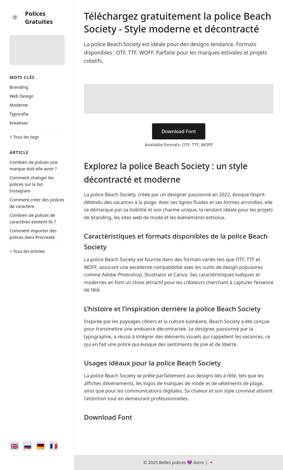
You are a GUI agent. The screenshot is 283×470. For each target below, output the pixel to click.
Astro (198, 462)
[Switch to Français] (53, 446)
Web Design (22, 96)
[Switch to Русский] (27, 446)
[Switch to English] (14, 446)
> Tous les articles (27, 251)
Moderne (19, 105)
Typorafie (19, 114)
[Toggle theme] (15, 18)
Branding (19, 87)
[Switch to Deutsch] (40, 446)
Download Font (179, 131)
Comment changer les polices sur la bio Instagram (32, 184)
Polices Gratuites (39, 18)
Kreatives (19, 123)
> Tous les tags (24, 137)
